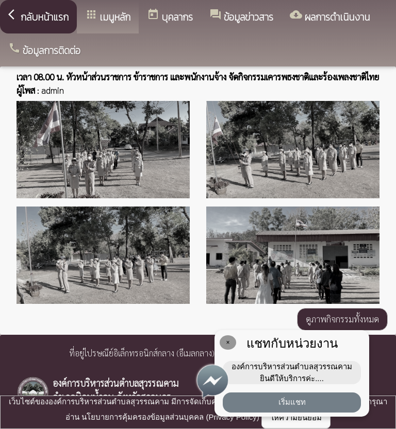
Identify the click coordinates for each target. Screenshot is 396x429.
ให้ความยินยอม (296, 417)
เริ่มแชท (292, 402)
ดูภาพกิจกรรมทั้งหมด (342, 318)
